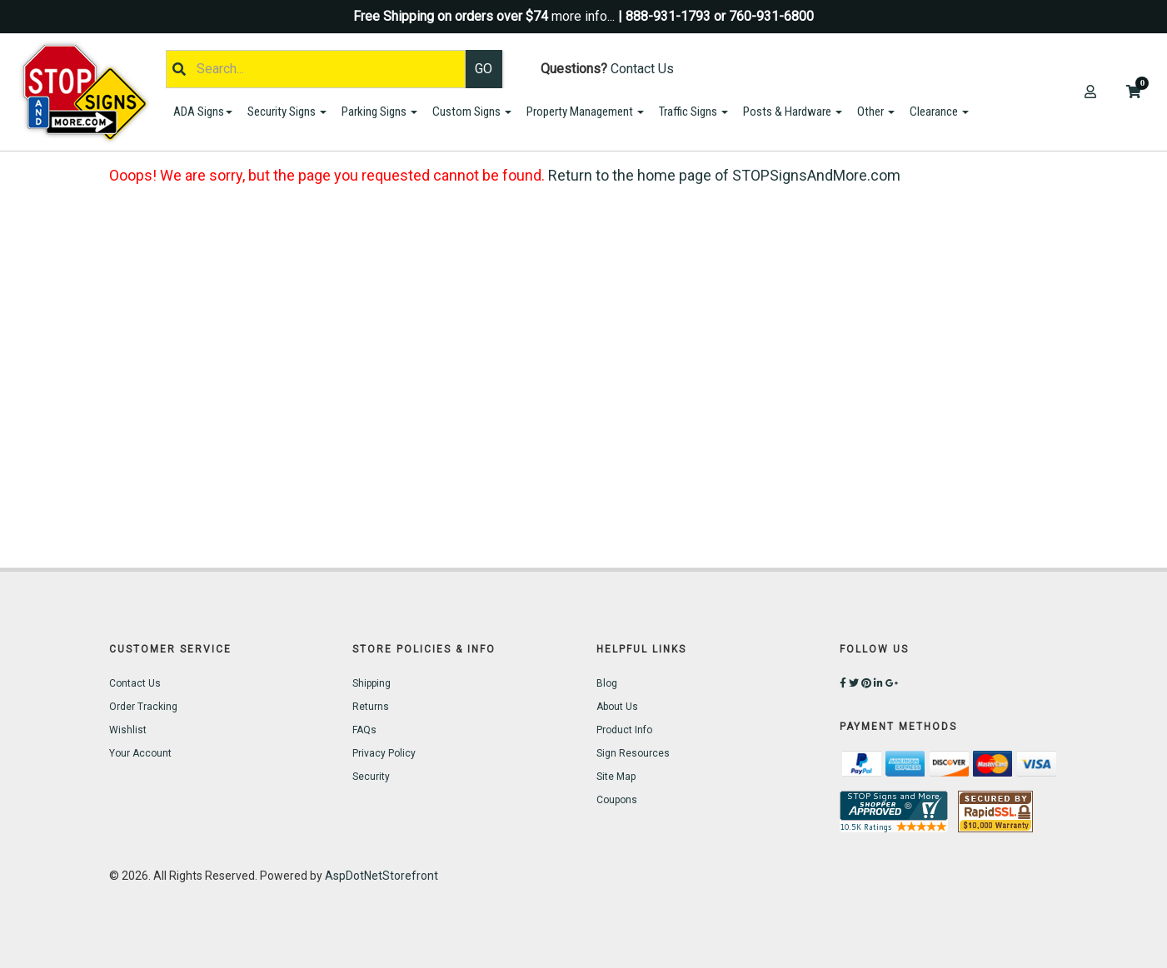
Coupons (616, 800)
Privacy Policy (384, 753)
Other (876, 111)
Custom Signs (471, 111)
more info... (583, 16)
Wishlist (128, 730)
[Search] (316, 69)
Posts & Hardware (792, 111)
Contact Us (642, 69)
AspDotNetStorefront (381, 875)
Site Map (616, 776)
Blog (606, 683)
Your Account (140, 753)
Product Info (624, 730)
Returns (370, 706)
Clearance (939, 111)
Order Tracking (143, 706)
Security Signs (287, 111)
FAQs (364, 730)
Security (371, 776)
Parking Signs (379, 111)
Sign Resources (633, 753)
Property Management (585, 111)
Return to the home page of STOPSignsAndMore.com (724, 175)
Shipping (371, 683)
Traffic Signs (693, 111)
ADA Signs (202, 111)
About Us (617, 706)
